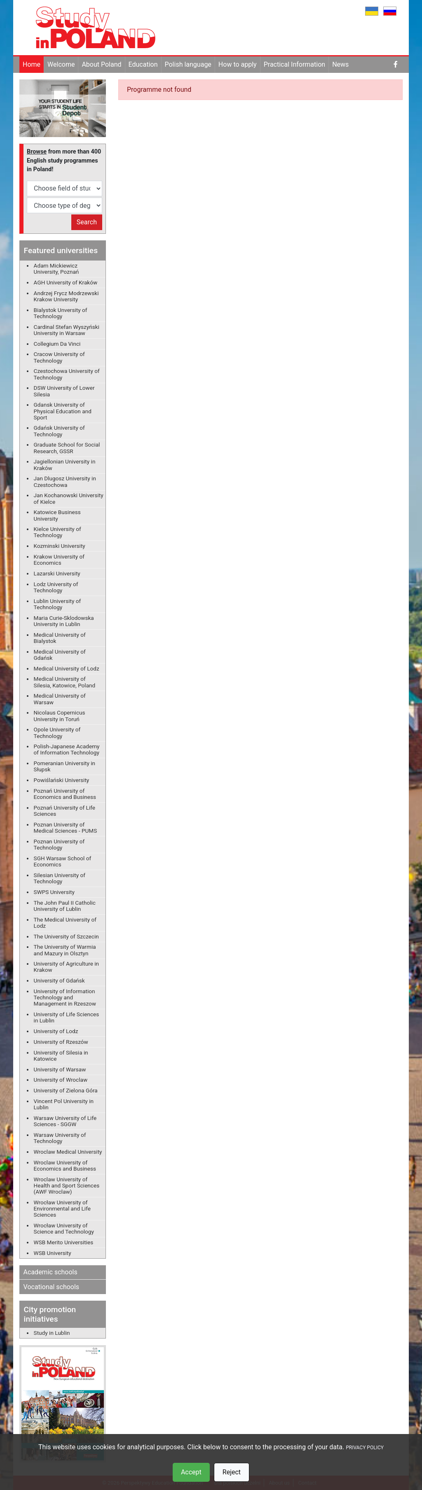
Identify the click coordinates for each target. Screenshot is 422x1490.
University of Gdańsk (59, 980)
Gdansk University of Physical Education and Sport (62, 410)
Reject (232, 1472)
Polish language (188, 64)
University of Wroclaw (61, 1079)
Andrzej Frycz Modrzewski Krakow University (66, 296)
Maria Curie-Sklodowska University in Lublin (64, 621)
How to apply (237, 64)
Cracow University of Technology (59, 357)
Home (31, 64)
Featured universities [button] (61, 250)
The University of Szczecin (66, 936)
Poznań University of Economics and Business (65, 793)
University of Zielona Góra (66, 1090)
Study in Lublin (52, 1332)
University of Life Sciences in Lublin (66, 1017)
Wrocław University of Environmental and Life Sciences (62, 1208)
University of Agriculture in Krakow (66, 966)
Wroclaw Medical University (68, 1151)
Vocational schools (51, 1287)
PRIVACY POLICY (365, 1447)
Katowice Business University (57, 515)
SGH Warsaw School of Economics (62, 861)
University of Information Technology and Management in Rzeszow (65, 997)
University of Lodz (56, 1031)
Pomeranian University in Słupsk (65, 766)
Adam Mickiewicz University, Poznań (56, 268)
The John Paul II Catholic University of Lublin (65, 905)
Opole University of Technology (57, 732)
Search (87, 222)
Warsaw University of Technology (60, 1137)
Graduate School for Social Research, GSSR (67, 447)
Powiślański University (61, 780)
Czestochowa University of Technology (67, 374)
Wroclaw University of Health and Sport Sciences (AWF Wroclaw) (67, 1185)
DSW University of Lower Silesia (64, 390)
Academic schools (50, 1272)
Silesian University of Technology (59, 878)
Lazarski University (57, 573)
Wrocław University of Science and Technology (64, 1228)
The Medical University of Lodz (65, 922)
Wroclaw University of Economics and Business (65, 1165)
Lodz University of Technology (56, 587)
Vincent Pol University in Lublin (64, 1104)
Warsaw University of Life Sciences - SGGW (65, 1121)
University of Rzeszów (61, 1041)
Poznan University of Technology (59, 844)
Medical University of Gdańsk (60, 654)
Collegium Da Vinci (57, 343)
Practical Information (294, 64)
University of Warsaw (60, 1069)
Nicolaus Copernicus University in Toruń (59, 715)
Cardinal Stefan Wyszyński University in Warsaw (66, 330)
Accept (191, 1472)
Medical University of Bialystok (60, 637)
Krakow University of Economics (59, 559)
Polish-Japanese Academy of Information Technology (67, 749)
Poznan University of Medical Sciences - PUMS (65, 827)
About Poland (101, 64)
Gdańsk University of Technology (59, 430)
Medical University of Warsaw (60, 698)
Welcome (61, 64)
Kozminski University (59, 545)
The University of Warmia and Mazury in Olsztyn (65, 949)
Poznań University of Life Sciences (64, 810)
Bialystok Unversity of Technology (60, 313)
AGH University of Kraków (66, 282)
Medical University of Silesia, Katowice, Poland (65, 681)
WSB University (52, 1253)
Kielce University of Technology (57, 532)
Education (143, 64)
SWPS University (54, 892)
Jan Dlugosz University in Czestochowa (65, 481)
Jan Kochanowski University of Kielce (68, 498)
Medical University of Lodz (66, 668)
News (340, 64)
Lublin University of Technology (57, 604)
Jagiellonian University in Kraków (65, 464)
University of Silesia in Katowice (61, 1055)
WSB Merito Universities (64, 1242)
